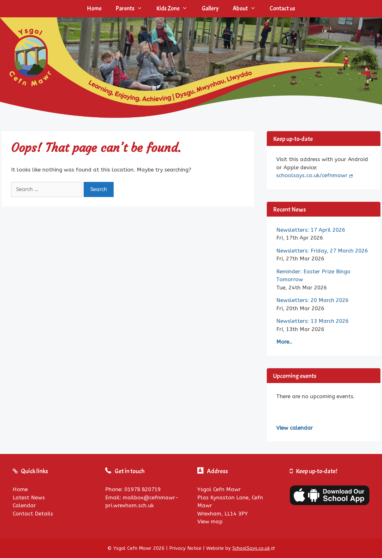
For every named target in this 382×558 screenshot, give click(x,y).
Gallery (210, 8)
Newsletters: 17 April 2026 (310, 230)
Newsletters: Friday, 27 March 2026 (322, 250)
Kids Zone (175, 8)
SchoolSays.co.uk (251, 548)
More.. (284, 342)
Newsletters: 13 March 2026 (312, 321)
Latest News (29, 497)
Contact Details (33, 513)
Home (94, 8)
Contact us (282, 8)
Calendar (24, 505)
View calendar (294, 428)
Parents (132, 8)
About (248, 8)
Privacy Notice (185, 548)
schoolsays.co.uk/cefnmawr (312, 175)
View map (210, 521)
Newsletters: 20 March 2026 (312, 300)
